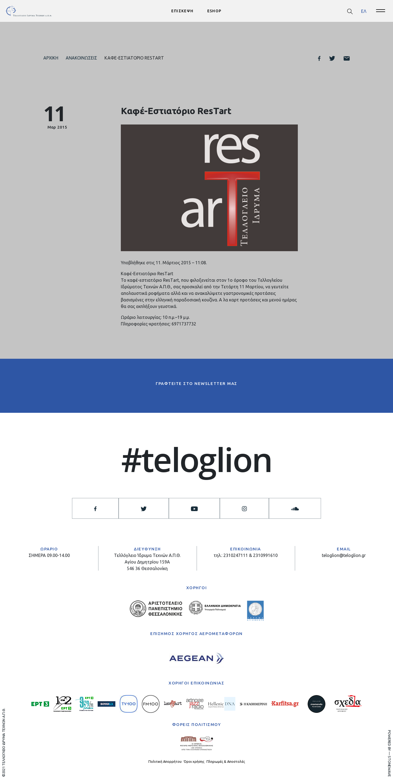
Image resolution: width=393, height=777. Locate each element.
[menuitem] (363, 11)
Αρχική (50, 57)
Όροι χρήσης (194, 761)
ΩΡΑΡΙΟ (49, 549)
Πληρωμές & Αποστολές (225, 761)
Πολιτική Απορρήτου (165, 761)
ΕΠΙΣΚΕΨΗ (182, 11)
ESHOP (214, 11)
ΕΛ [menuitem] (363, 10)
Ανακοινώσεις (81, 57)
